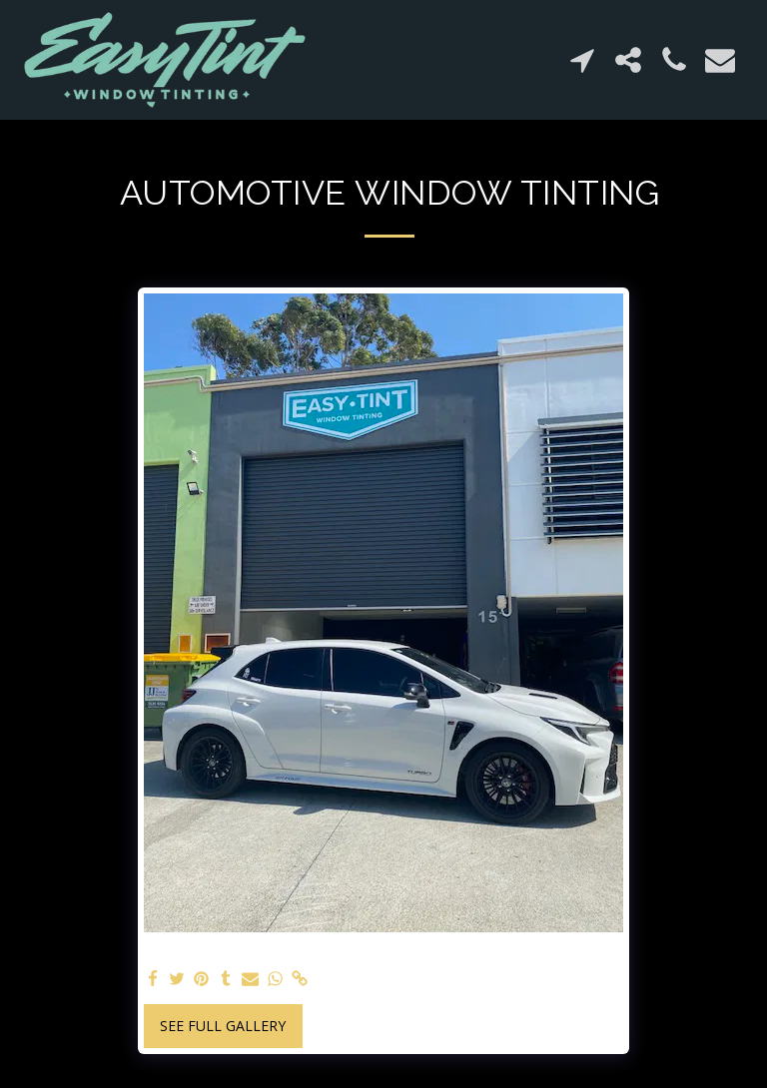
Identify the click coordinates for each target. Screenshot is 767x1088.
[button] (582, 60)
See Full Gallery (223, 1025)
